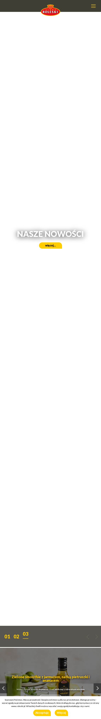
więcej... (50, 245)
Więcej (61, 712)
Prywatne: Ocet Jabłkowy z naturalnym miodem (62, 689)
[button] (7, 635)
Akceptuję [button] (42, 712)
